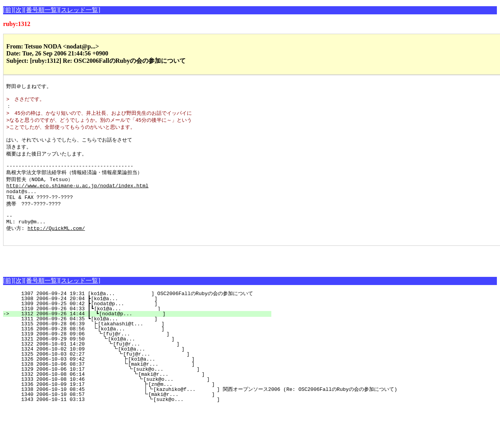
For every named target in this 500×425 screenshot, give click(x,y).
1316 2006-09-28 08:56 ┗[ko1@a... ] (143, 346)
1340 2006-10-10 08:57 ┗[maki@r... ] (138, 412)
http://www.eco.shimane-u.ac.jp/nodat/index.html (77, 195)
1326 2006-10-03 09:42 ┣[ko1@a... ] (140, 376)
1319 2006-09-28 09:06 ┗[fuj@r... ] (142, 351)
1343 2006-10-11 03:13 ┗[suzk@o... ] (137, 417)
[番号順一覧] (41, 10)
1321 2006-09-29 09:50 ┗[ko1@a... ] (142, 356)
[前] (8, 10)
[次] (19, 10)
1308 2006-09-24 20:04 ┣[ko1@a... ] (143, 316)
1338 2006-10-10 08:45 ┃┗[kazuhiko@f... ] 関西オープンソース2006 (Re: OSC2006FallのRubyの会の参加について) (202, 407)
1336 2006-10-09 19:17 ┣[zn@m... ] (138, 402)
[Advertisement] (93, 275)
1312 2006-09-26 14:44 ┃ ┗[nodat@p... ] (141, 331)
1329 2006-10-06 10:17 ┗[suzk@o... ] (139, 387)
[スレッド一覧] (79, 10)
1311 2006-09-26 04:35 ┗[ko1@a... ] (143, 336)
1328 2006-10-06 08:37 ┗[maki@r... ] (140, 381)
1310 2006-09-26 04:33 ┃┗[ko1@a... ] (142, 326)
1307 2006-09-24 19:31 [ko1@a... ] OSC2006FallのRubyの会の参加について (140, 311)
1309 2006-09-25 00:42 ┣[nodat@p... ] (143, 321)
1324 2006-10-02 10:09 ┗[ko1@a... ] (141, 366)
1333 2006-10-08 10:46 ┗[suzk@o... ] (138, 397)
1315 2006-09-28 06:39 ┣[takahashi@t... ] (143, 341)
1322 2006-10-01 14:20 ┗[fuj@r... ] (141, 361)
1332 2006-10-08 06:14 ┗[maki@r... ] (139, 392)
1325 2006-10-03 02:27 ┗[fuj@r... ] (140, 371)
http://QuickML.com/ (56, 244)
